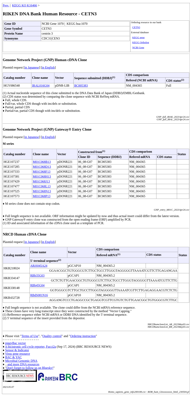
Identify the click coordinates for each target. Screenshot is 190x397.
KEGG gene (138, 37)
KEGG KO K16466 (24, 5)
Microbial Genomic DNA (21, 360)
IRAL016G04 (40, 85)
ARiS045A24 (38, 265)
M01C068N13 (42, 191)
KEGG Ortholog (140, 42)
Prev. (6, 5)
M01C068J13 (41, 181)
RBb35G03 (37, 275)
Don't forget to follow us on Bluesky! (29, 367)
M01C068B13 (42, 161)
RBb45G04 (37, 285)
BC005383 (81, 85)
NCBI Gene (138, 47)
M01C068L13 (42, 186)
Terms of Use (29, 336)
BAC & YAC (13, 357)
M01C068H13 (42, 176)
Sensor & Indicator (17, 350)
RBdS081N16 (39, 295)
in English (48, 67)
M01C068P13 (41, 196)
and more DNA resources (23, 364)
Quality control (51, 336)
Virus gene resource (17, 353)
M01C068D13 (42, 166)
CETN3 (136, 27)
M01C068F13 (41, 171)
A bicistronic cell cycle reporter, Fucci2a (30, 346)
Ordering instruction (83, 336)
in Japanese (32, 67)
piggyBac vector (15, 343)
